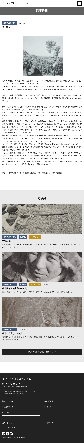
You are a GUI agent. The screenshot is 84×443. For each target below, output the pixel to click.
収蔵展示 (23, 237)
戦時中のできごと (9, 23)
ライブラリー (35, 237)
